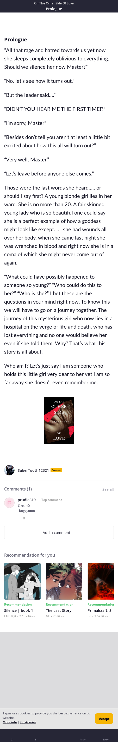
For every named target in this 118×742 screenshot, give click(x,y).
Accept (104, 718)
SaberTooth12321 (33, 470)
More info (10, 722)
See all (108, 489)
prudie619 (27, 500)
